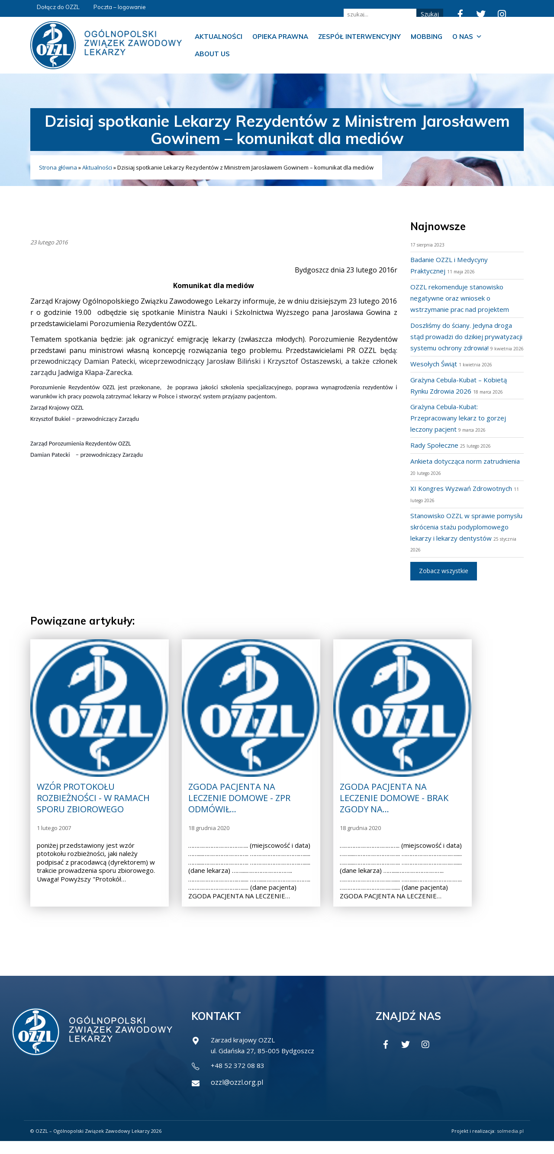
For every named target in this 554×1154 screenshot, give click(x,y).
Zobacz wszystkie (443, 582)
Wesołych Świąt (435, 375)
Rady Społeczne (435, 456)
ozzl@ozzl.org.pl (237, 1095)
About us (212, 54)
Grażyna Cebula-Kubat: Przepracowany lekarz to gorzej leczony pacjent (461, 429)
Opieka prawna (280, 36)
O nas (467, 36)
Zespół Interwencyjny (359, 36)
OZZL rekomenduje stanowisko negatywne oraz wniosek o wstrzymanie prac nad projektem (463, 298)
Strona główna (58, 167)
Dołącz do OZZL (58, 6)
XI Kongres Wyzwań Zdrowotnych (464, 499)
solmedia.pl (510, 1143)
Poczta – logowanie (119, 6)
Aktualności (218, 36)
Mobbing (426, 36)
